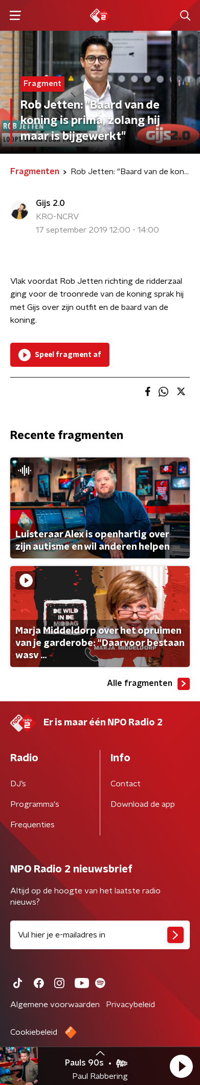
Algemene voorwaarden (55, 1004)
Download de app (142, 804)
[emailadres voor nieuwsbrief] (100, 935)
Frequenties (32, 825)
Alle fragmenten (148, 684)
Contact (125, 784)
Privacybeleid (130, 1004)
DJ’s (18, 784)
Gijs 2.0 (50, 203)
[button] (181, 1066)
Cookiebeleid (33, 1032)
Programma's (34, 804)
